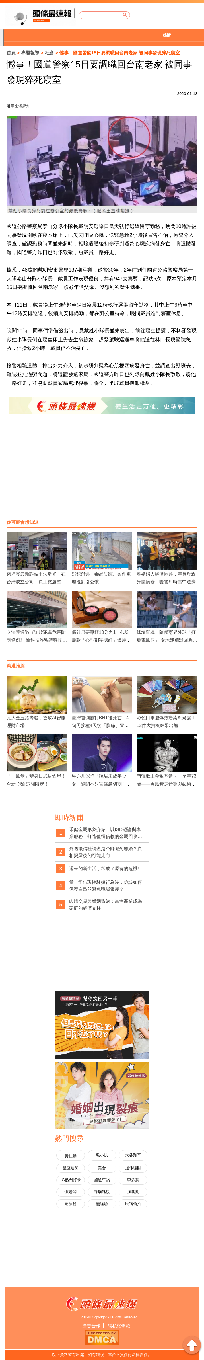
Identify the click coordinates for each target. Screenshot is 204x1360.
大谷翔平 (133, 1155)
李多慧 (133, 1180)
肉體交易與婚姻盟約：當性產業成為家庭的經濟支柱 (105, 905)
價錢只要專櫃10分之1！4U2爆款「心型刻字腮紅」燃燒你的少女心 (101, 640)
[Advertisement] (102, 471)
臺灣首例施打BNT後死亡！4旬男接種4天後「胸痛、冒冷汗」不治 (100, 725)
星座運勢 (71, 1168)
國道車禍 (102, 1180)
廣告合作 (91, 1325)
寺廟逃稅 (102, 1192)
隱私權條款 (119, 1325)
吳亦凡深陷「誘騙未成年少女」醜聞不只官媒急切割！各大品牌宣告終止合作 (101, 784)
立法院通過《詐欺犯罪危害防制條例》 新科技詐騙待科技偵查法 (37, 640)
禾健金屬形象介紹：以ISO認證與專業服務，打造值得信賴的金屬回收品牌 (105, 833)
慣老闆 (71, 1192)
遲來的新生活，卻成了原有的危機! (104, 868)
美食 (102, 1168)
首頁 (11, 52)
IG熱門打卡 (71, 1180)
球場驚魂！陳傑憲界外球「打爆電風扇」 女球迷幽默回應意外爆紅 (167, 640)
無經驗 (102, 1203)
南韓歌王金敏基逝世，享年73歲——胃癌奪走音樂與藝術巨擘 (166, 784)
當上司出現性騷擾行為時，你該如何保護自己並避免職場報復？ (105, 885)
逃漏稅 (71, 1203)
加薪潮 (133, 1192)
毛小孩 (102, 1155)
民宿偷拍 (133, 1203)
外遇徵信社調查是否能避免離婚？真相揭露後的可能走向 (105, 852)
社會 (49, 52)
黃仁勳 (71, 1156)
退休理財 (133, 1168)
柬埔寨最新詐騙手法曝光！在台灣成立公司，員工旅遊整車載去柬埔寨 (36, 582)
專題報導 (30, 52)
